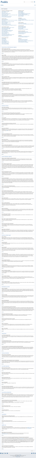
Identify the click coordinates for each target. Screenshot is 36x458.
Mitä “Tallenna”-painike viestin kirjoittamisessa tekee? (8, 34)
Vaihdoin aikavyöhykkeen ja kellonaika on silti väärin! (8, 21)
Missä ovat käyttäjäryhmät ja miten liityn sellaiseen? (24, 13)
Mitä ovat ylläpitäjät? (20, 11)
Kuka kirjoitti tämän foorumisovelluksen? (23, 39)
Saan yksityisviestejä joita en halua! (22, 19)
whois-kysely (22, 438)
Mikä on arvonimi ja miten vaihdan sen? (6, 24)
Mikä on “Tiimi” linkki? (20, 16)
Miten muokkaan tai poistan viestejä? (6, 28)
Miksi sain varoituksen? (4, 33)
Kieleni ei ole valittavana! (5, 22)
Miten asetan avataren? (4, 23)
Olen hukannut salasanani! (5, 15)
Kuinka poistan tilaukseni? (21, 33)
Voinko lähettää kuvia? (4, 40)
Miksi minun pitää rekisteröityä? (5, 11)
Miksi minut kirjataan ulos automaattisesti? (7, 16)
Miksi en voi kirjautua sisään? (5, 14)
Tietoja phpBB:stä (29, 428)
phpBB (7, 130)
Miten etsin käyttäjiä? (20, 28)
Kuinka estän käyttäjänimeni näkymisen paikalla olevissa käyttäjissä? (10, 20)
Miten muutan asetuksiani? (5, 19)
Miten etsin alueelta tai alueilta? (22, 26)
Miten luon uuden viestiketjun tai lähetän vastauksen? (8, 27)
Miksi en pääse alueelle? (4, 31)
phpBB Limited (29, 427)
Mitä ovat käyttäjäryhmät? (21, 12)
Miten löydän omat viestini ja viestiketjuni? (23, 29)
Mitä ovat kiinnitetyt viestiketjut (5, 42)
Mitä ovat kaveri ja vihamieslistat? (22, 23)
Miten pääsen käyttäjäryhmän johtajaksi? (23, 14)
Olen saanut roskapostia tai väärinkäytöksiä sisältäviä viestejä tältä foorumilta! (26, 20)
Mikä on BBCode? (4, 38)
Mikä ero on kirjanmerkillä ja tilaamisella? (23, 31)
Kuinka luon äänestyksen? (5, 29)
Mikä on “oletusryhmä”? (21, 15)
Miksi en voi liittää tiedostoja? (5, 32)
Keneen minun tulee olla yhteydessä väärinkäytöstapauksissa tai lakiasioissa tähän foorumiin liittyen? (25, 41)
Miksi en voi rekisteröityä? (5, 12)
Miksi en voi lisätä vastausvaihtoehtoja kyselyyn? (7, 30)
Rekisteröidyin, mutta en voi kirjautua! (6, 13)
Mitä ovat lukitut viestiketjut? (5, 43)
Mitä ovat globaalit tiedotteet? (5, 41)
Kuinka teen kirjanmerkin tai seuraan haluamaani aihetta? (25, 32)
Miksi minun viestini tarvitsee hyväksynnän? (7, 35)
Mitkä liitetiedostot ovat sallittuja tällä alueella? (23, 36)
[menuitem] (34, 2)
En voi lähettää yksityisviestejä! (21, 18)
